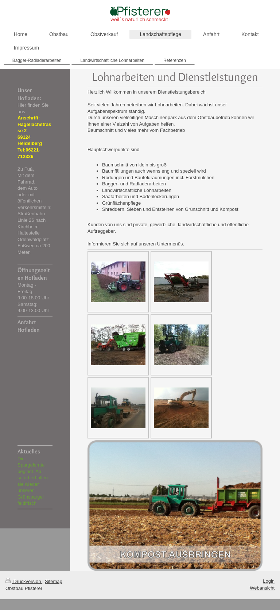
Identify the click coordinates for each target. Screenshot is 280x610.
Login (269, 581)
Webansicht (262, 588)
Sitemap (53, 581)
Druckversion (23, 581)
